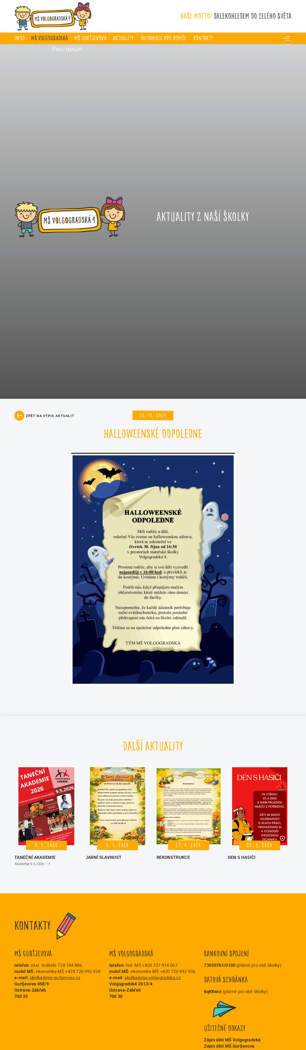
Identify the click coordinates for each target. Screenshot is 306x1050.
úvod (19, 38)
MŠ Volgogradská (49, 38)
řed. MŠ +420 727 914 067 (151, 965)
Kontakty (203, 38)
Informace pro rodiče (164, 38)
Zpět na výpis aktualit (50, 415)
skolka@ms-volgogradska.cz (153, 977)
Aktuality (123, 38)
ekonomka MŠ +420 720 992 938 (68, 971)
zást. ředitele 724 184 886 (56, 965)
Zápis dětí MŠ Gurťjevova (229, 1046)
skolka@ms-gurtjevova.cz (55, 977)
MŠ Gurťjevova (90, 38)
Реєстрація (48, 49)
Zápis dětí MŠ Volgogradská (232, 1040)
